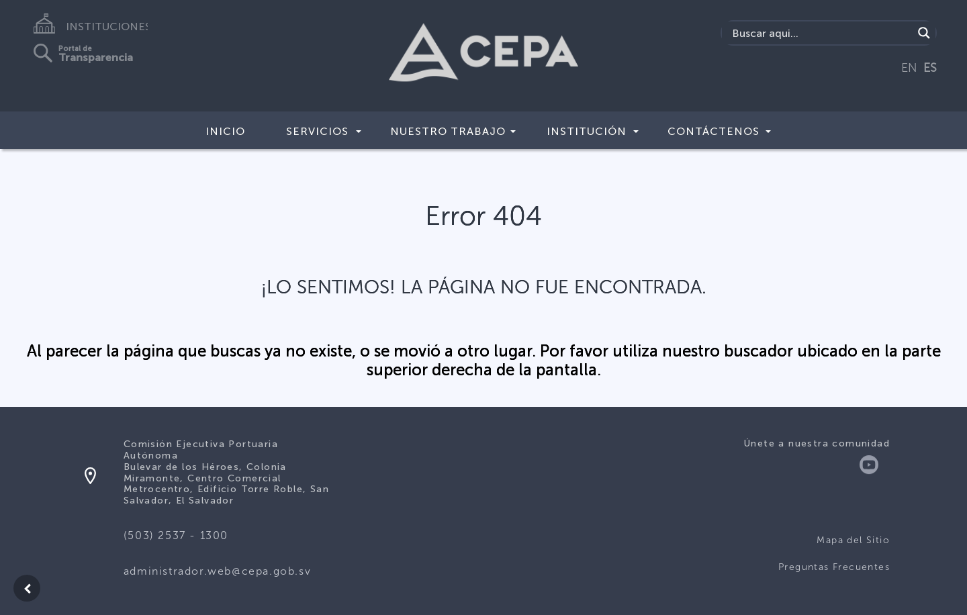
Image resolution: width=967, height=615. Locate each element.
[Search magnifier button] (924, 32)
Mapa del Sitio (853, 540)
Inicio (225, 131)
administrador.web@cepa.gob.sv (217, 571)
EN (909, 67)
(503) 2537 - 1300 (176, 535)
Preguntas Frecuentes (834, 567)
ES (930, 67)
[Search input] (821, 32)
